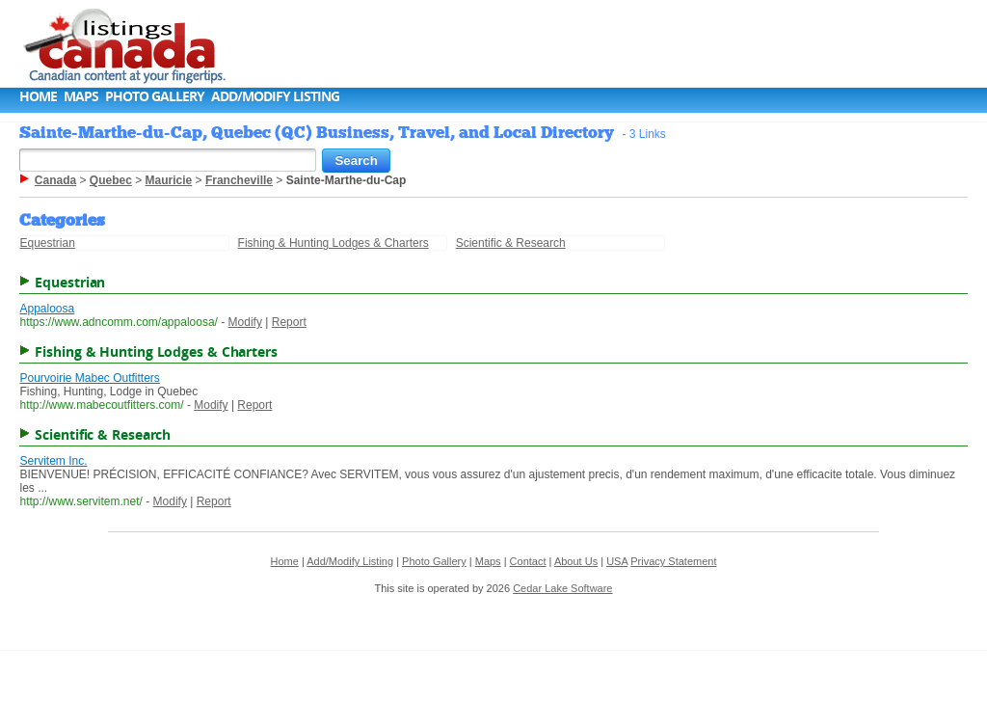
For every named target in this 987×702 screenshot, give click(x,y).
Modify (245, 322)
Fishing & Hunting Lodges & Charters (333, 243)
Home (38, 96)
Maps (81, 96)
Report (289, 322)
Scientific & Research (511, 243)
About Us (576, 561)
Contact (528, 561)
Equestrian (46, 243)
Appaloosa (46, 308)
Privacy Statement (673, 561)
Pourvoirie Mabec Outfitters (89, 378)
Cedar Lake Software (562, 588)
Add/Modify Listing (275, 96)
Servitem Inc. (53, 461)
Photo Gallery (154, 96)
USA (616, 561)
